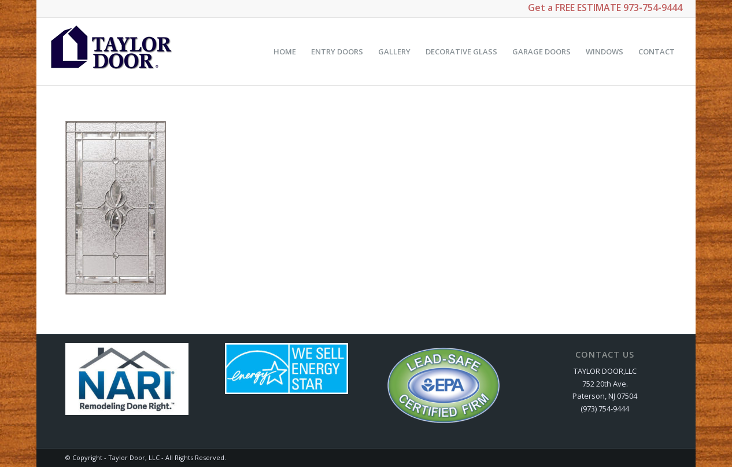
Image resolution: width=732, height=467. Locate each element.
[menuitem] (285, 51)
